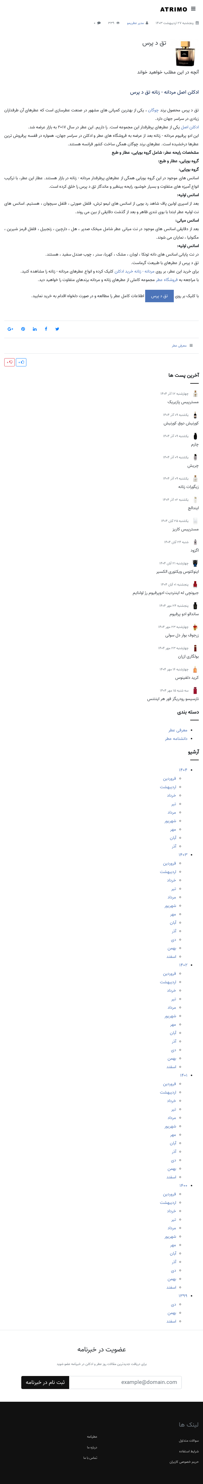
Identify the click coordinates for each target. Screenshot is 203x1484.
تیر (173, 804)
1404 (183, 770)
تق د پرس (154, 43)
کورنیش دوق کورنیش (181, 423)
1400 (183, 1185)
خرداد (171, 795)
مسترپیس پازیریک (183, 402)
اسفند (171, 956)
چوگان (153, 110)
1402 (183, 965)
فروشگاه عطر (167, 280)
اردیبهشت (168, 787)
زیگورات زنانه (188, 486)
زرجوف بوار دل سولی (182, 635)
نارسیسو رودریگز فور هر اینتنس (173, 698)
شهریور (170, 821)
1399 (183, 1296)
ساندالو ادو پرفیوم (184, 614)
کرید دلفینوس (187, 677)
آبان (173, 838)
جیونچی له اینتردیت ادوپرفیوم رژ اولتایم (166, 592)
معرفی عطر (177, 730)
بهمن (172, 948)
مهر (173, 829)
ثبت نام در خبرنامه (45, 1382)
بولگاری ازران (188, 656)
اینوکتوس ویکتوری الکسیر (177, 571)
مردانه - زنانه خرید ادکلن (135, 271)
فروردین (169, 778)
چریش (193, 465)
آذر (174, 846)
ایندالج (193, 508)
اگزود (195, 550)
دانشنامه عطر (176, 738)
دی (173, 939)
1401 (183, 1075)
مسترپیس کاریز (185, 529)
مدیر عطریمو (135, 23)
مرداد (172, 812)
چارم (195, 444)
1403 (183, 855)
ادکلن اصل (190, 127)
